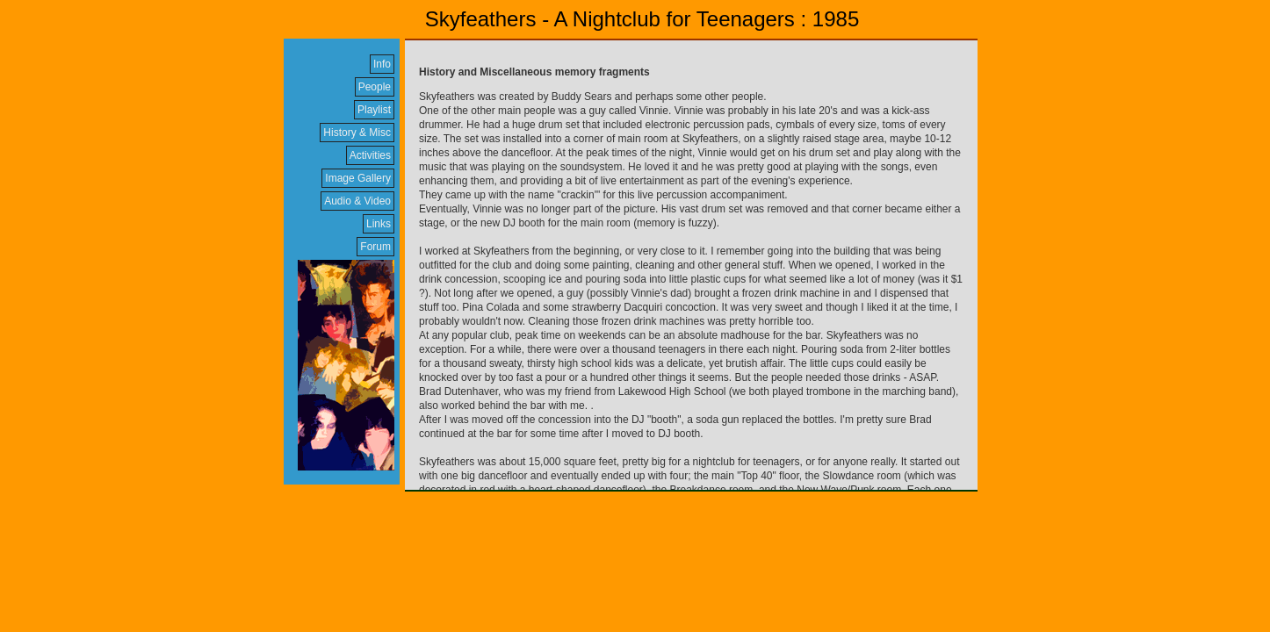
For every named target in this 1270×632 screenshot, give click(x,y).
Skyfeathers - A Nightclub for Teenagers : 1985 (642, 19)
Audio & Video (357, 201)
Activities (370, 155)
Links (378, 224)
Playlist (374, 110)
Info (382, 64)
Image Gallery (358, 178)
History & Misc (357, 132)
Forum (375, 247)
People (374, 87)
